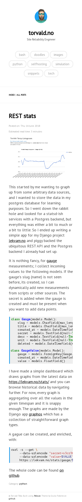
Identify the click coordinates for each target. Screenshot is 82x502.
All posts (21, 94)
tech (51, 73)
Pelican (37, 495)
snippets (33, 73)
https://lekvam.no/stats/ (29, 381)
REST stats (22, 116)
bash (22, 55)
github (12, 498)
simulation (62, 64)
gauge (52, 260)
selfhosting (39, 64)
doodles (39, 55)
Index (12, 94)
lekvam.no (17, 240)
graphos (35, 414)
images (58, 55)
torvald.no (41, 33)
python (18, 64)
